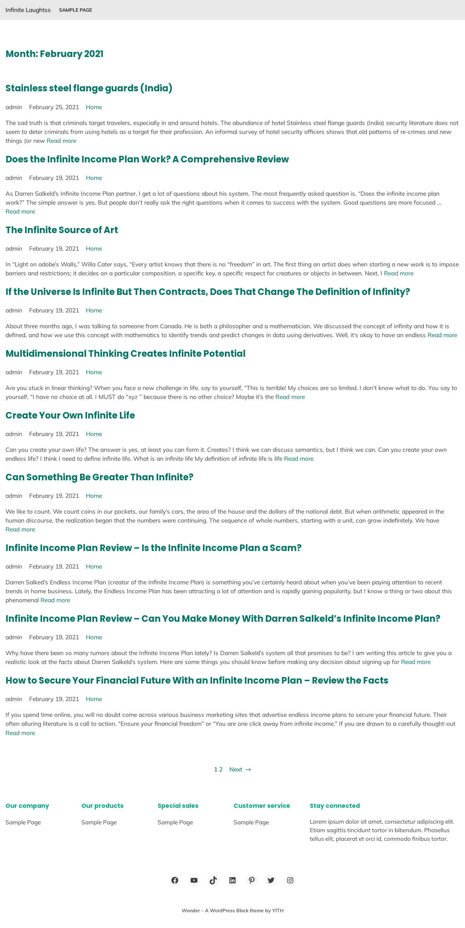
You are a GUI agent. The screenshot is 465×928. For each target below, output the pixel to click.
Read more (61, 140)
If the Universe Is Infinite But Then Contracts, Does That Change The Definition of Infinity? (207, 292)
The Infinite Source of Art (61, 230)
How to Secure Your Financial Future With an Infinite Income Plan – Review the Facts (196, 680)
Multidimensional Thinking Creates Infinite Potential (125, 353)
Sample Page (75, 10)
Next (240, 769)
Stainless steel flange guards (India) (89, 88)
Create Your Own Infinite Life (70, 415)
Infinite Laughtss (28, 9)
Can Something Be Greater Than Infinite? (99, 477)
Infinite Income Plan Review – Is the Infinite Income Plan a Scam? (153, 548)
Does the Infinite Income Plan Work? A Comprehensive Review (147, 159)
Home (94, 107)
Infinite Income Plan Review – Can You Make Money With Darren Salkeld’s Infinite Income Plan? (222, 618)
